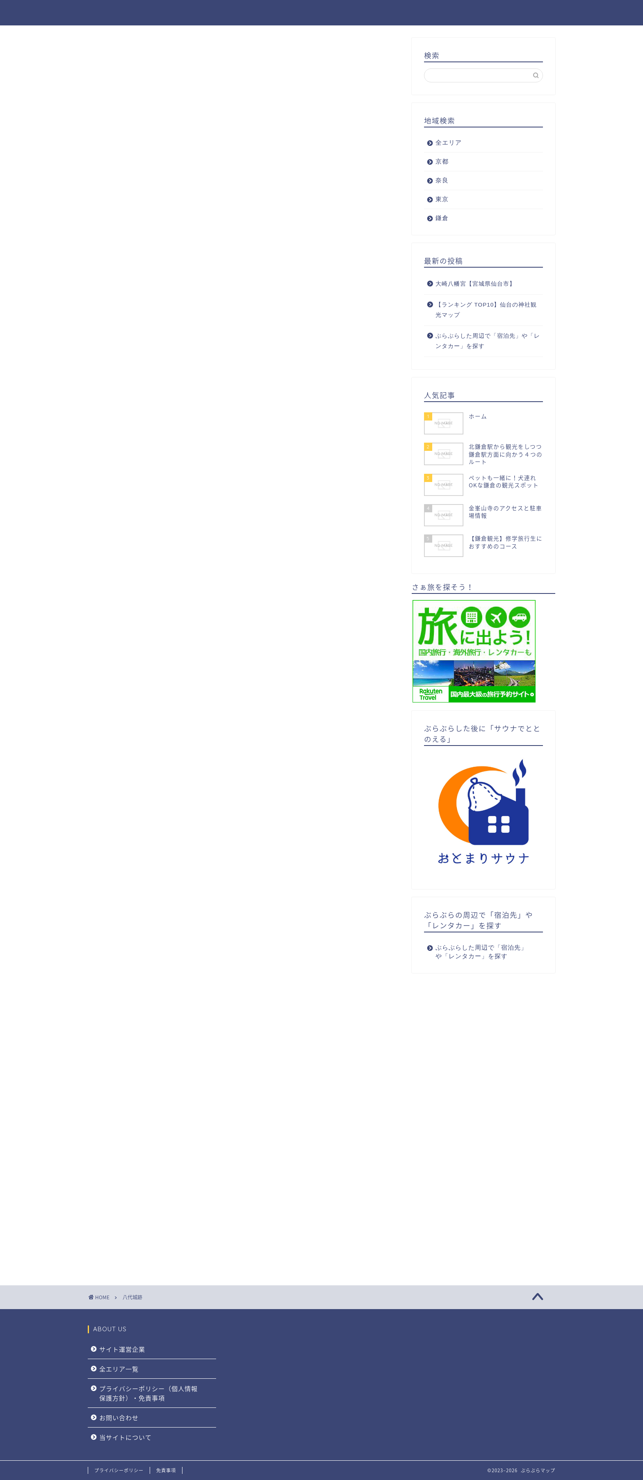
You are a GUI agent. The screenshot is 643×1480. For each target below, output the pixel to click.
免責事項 (166, 1470)
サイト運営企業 (122, 1349)
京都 (426, 12)
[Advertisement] (243, 887)
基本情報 (124, 135)
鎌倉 (524, 12)
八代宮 (134, 164)
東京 (492, 12)
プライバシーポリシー (119, 1470)
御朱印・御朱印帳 (136, 173)
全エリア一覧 (119, 1368)
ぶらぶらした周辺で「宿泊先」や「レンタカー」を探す (488, 341)
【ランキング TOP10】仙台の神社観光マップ (486, 310)
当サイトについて (125, 1437)
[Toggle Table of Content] (190, 113)
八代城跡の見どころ (139, 145)
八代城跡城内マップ (139, 125)
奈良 (459, 12)
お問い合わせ (119, 1417)
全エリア (387, 12)
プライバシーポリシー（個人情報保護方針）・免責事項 (148, 1393)
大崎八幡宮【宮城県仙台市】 (475, 284)
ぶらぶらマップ (119, 12)
